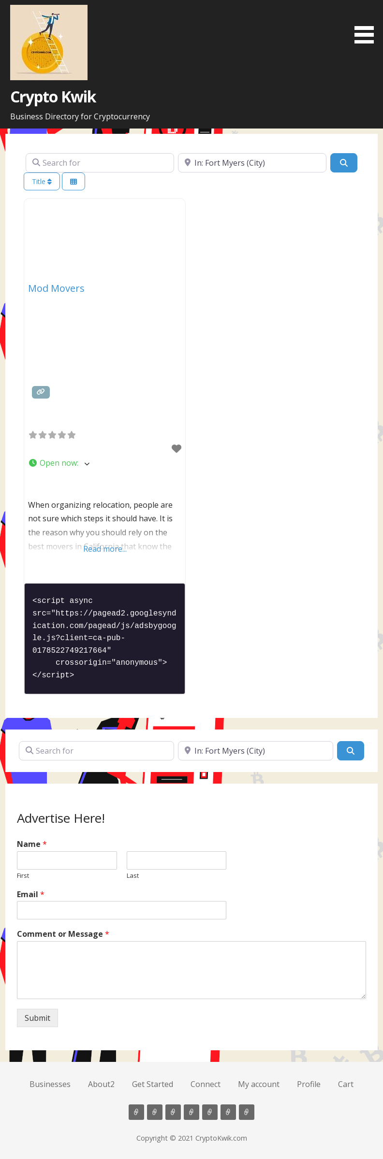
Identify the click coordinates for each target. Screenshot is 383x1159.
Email (30, 894)
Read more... (105, 549)
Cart (346, 1084)
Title (42, 181)
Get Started (152, 1084)
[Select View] (73, 181)
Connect (206, 1084)
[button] (367, 23)
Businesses (50, 1084)
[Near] (252, 162)
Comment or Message (63, 934)
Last (133, 876)
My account (259, 1084)
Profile (309, 1084)
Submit (37, 1018)
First (23, 876)
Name (32, 844)
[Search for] (100, 162)
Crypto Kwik (53, 96)
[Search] (343, 162)
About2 (101, 1084)
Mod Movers (56, 288)
